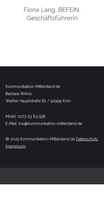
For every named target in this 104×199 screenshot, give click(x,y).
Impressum (16, 146)
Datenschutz (87, 139)
